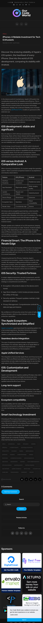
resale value (5, 472)
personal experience (29, 458)
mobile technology (21, 454)
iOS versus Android (6, 465)
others (3, 444)
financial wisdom (15, 472)
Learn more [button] (14, 614)
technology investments (27, 447)
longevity (12, 454)
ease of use (5, 461)
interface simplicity (29, 465)
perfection (4, 454)
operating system (18, 465)
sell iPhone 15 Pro (16, 110)
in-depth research (14, 447)
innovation (14, 451)
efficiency (4, 447)
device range (27, 468)
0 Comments (6, 487)
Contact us (32, 2)
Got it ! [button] (24, 620)
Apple (18, 444)
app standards (5, 468)
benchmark (5, 458)
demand (31, 472)
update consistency (16, 468)
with (10, 2)
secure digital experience (33, 461)
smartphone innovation (16, 458)
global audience (29, 451)
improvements (14, 461)
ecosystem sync (36, 468)
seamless (22, 461)
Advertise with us (19, 2)
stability (21, 451)
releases (31, 454)
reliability (33, 444)
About (26, 2)
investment (24, 472)
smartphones (11, 444)
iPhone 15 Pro (5, 451)
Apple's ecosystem (7, 328)
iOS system (25, 444)
